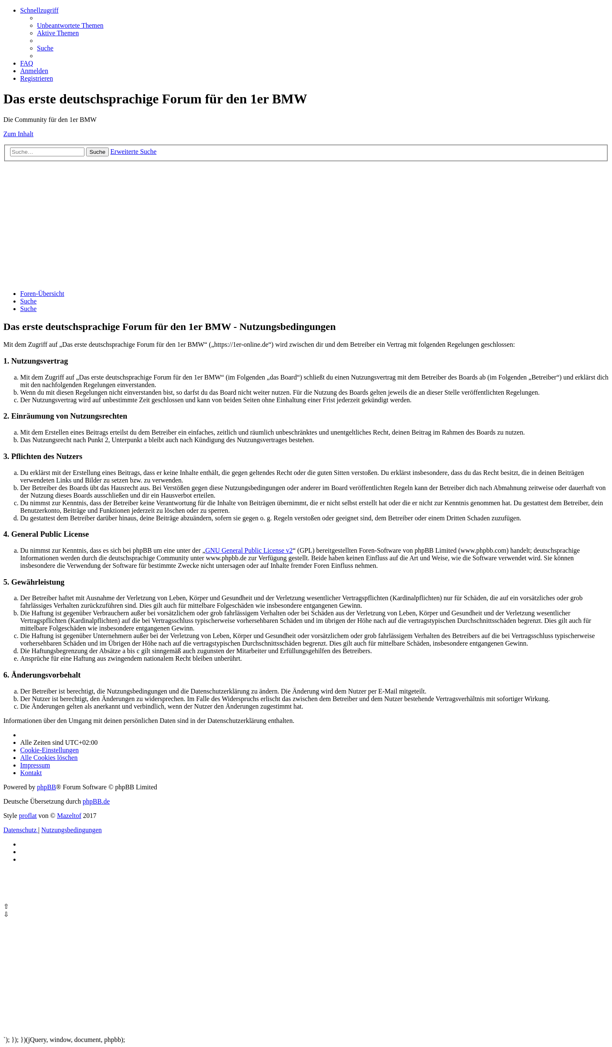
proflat (28, 815)
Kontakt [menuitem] (31, 772)
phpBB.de (96, 801)
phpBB (46, 787)
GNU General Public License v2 (249, 550)
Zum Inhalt (18, 133)
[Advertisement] (255, 224)
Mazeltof (69, 815)
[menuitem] (70, 25)
